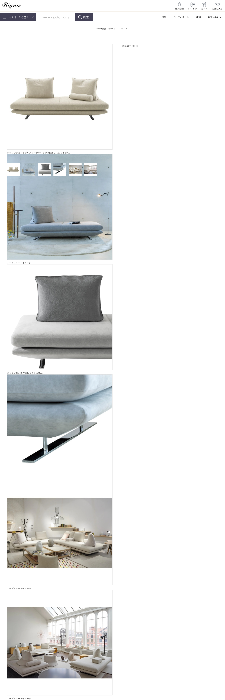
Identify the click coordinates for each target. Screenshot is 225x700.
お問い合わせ (214, 17)
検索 (86, 17)
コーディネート (181, 17)
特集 (164, 17)
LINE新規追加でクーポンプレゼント (111, 28)
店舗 (198, 17)
